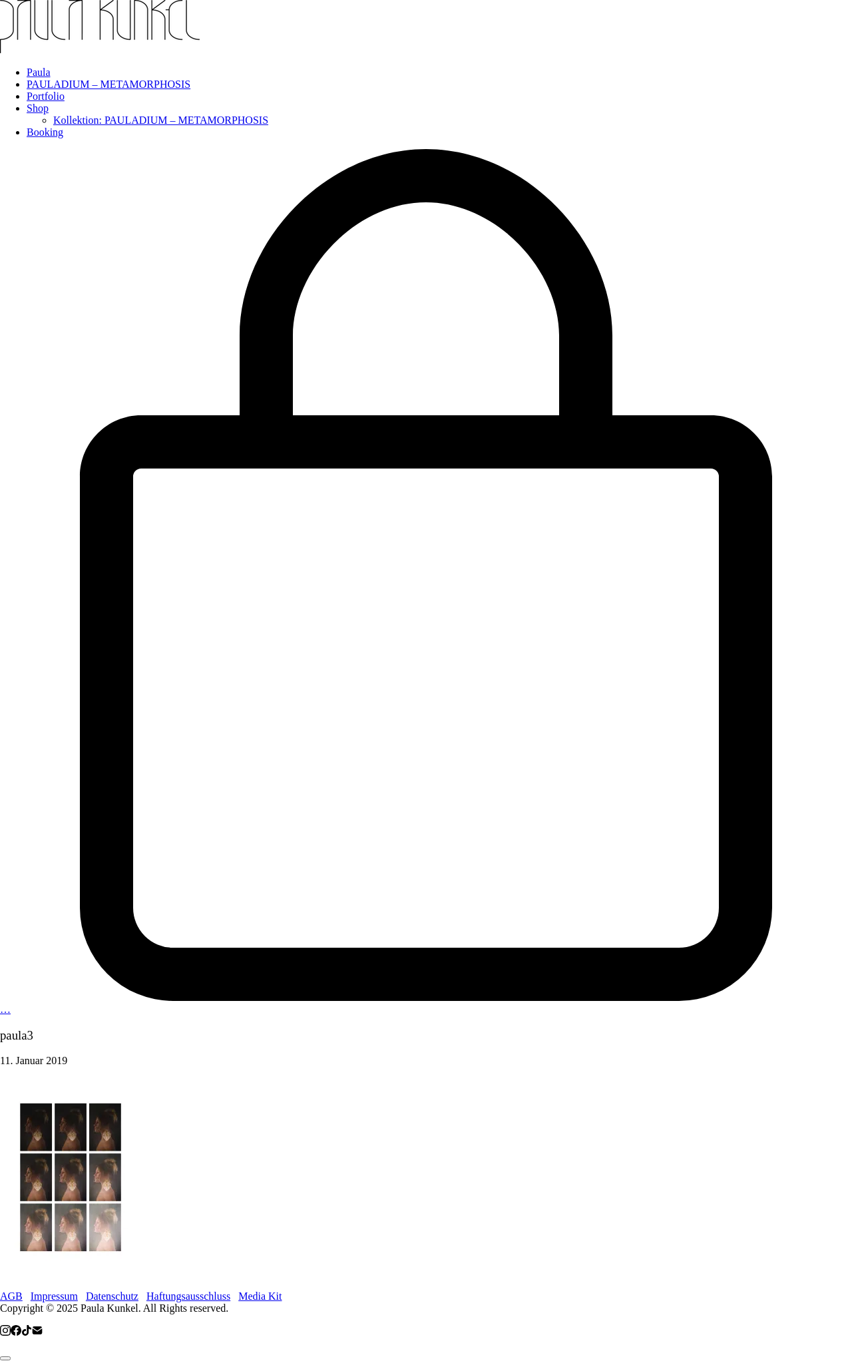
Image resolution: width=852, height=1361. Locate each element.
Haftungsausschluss (188, 1296)
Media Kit (260, 1296)
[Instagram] (5, 1332)
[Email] (37, 1332)
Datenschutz (112, 1296)
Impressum (54, 1296)
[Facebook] (16, 1332)
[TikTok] (26, 1332)
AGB (11, 1296)
